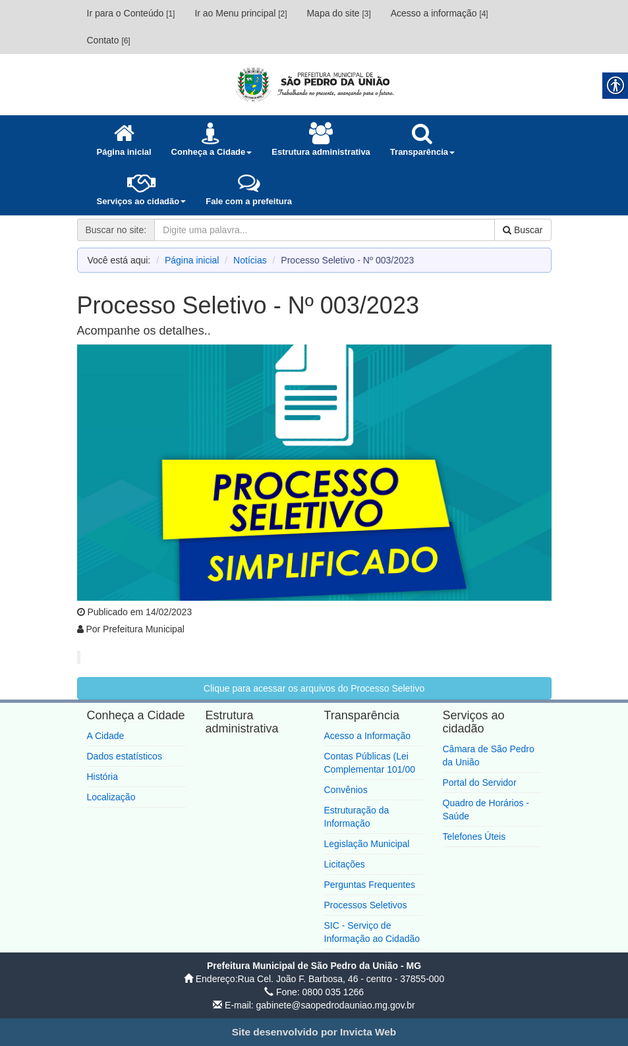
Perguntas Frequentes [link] (370, 884)
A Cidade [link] (106, 735)
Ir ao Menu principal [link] (240, 13)
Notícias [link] (250, 260)
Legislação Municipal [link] (367, 844)
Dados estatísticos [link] (124, 756)
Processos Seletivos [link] (365, 905)
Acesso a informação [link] (439, 13)
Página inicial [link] (192, 260)
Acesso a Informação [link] (367, 735)
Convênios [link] (346, 789)
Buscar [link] (522, 230)
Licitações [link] (344, 864)
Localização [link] (111, 797)
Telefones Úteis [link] (474, 836)
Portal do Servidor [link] (480, 782)
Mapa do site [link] (338, 13)
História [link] (102, 776)
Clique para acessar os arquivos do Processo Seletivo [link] (314, 688)
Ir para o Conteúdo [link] (131, 13)
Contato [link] (108, 40)
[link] (314, 84)
